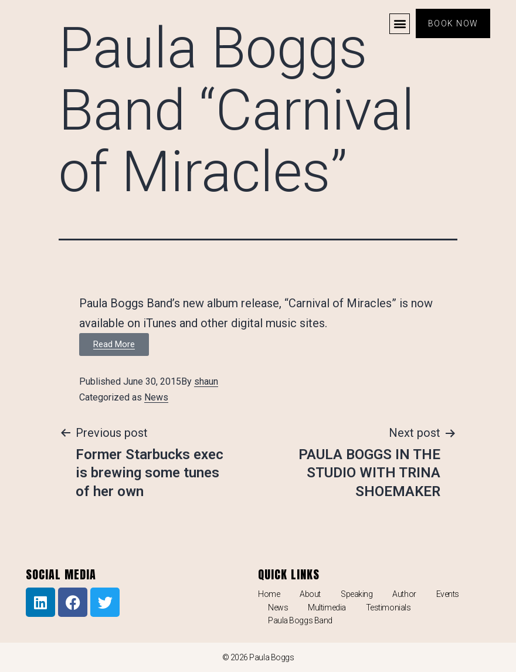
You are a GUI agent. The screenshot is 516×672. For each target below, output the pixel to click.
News (156, 397)
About (310, 594)
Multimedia (327, 607)
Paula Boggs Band (300, 620)
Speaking (356, 594)
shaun (206, 381)
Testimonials (388, 607)
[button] (399, 23)
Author (404, 594)
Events (447, 594)
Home (269, 594)
